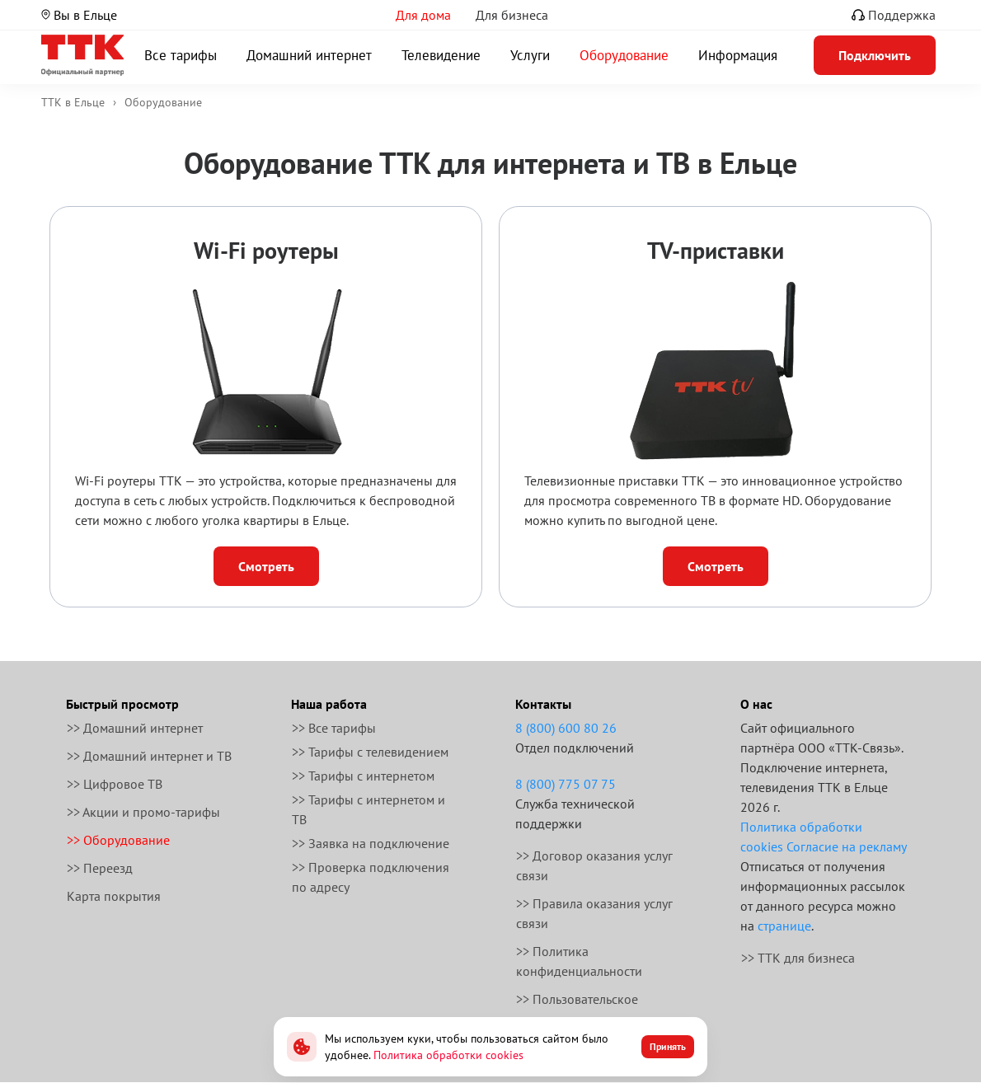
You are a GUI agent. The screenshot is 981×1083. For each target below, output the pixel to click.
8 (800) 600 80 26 (566, 728)
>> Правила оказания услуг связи (594, 913)
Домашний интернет (309, 55)
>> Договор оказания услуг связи (594, 865)
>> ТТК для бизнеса (798, 957)
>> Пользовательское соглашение (577, 1009)
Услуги (530, 55)
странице (784, 925)
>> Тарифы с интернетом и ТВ (368, 809)
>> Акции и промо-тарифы (143, 812)
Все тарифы (180, 55)
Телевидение (441, 55)
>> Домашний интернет (135, 728)
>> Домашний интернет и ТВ (149, 756)
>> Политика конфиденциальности (579, 961)
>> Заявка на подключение (370, 843)
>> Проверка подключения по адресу (370, 877)
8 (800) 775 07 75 (565, 784)
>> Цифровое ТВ (114, 784)
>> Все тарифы (334, 728)
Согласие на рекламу (846, 846)
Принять (668, 1046)
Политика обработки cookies (448, 1055)
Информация (737, 55)
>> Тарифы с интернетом (363, 775)
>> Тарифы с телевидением (370, 751)
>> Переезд (100, 868)
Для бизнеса (512, 15)
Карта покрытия (114, 896)
